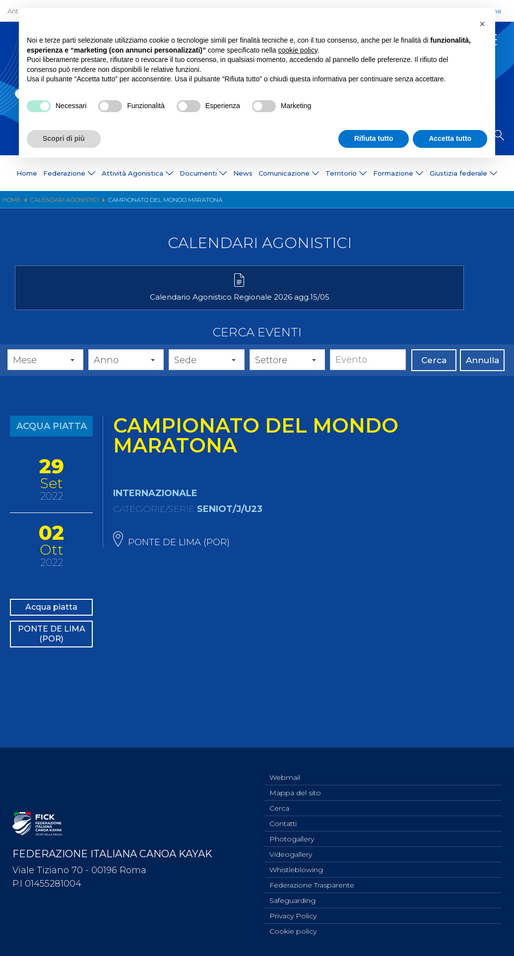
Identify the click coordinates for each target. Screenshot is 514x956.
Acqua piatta (51, 624)
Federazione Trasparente (311, 881)
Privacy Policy (293, 914)
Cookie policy (293, 930)
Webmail (284, 767)
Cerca (434, 375)
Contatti (283, 816)
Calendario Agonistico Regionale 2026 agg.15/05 (93, 307)
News (243, 173)
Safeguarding (292, 897)
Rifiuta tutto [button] (373, 138)
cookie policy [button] (298, 50)
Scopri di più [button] (64, 138)
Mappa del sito (295, 783)
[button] (482, 24)
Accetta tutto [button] (450, 138)
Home (26, 173)
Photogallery (291, 832)
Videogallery (290, 848)
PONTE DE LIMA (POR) (51, 661)
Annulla (482, 375)
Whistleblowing (296, 865)
